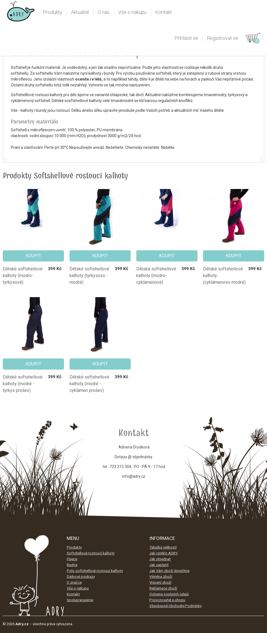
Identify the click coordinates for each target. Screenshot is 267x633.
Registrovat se (222, 38)
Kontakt (163, 12)
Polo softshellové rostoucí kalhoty (95, 571)
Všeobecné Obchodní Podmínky (175, 606)
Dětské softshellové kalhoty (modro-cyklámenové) (156, 275)
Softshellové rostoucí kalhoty (91, 553)
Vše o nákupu (132, 12)
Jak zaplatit (159, 565)
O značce (74, 582)
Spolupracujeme (80, 600)
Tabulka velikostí (163, 547)
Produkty (52, 12)
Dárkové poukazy (81, 576)
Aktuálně (80, 12)
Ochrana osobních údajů (169, 594)
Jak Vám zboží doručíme (169, 571)
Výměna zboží (160, 576)
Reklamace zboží (163, 588)
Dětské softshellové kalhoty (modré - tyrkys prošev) (23, 383)
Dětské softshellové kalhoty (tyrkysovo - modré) (89, 275)
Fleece (72, 559)
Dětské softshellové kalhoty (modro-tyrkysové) (23, 275)
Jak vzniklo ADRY (163, 553)
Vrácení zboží (160, 582)
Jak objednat (160, 559)
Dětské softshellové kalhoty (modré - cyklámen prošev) (89, 383)
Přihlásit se (186, 38)
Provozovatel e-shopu (167, 600)
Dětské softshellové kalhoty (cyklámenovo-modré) (224, 275)
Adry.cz (20, 13)
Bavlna (72, 565)
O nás (104, 12)
